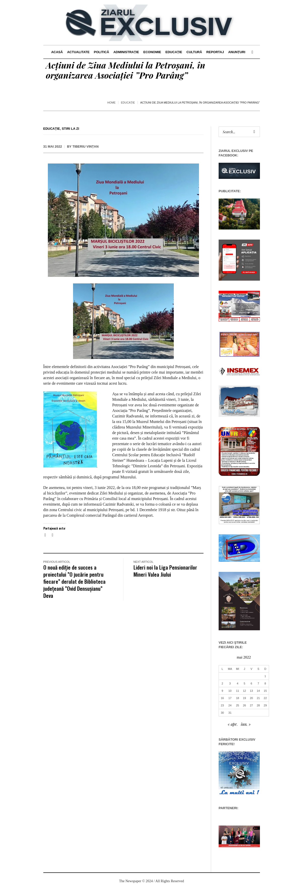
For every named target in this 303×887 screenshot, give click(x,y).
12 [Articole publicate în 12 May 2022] (244, 690)
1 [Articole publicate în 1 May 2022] (265, 676)
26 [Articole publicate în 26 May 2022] (244, 705)
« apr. (233, 724)
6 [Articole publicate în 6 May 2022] (251, 683)
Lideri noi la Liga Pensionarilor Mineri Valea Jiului (165, 570)
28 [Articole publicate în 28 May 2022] (258, 705)
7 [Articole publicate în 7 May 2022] (258, 683)
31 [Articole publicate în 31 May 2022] (229, 712)
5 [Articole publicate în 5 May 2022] (244, 683)
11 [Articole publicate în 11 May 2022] (237, 690)
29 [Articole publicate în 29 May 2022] (265, 705)
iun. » (246, 724)
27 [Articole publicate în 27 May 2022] (251, 705)
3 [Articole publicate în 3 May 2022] (230, 683)
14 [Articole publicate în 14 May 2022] (258, 690)
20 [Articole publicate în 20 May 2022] (251, 698)
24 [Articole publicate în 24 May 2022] (229, 705)
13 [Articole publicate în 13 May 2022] (251, 690)
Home (111, 102)
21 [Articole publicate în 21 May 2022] (258, 698)
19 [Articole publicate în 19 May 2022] (244, 698)
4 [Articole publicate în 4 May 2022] (237, 683)
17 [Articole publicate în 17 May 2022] (229, 698)
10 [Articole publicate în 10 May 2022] (229, 690)
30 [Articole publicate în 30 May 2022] (222, 712)
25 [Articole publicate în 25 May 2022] (237, 705)
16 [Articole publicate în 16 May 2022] (222, 698)
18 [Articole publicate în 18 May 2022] (237, 698)
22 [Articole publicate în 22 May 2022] (265, 698)
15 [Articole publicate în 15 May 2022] (265, 690)
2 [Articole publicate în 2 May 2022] (222, 683)
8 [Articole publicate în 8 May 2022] (265, 683)
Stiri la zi (70, 128)
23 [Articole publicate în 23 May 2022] (222, 705)
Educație (128, 102)
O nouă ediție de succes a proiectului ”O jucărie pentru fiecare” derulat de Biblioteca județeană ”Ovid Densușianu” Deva (74, 581)
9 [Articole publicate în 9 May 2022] (222, 690)
